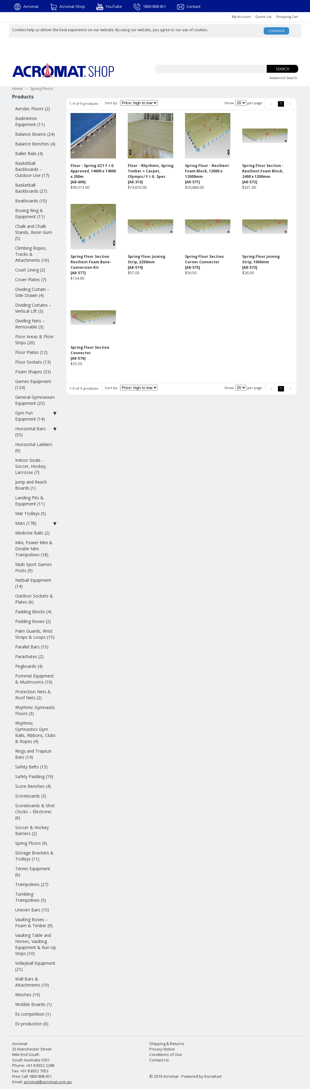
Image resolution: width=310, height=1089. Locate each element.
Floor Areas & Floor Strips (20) (34, 339)
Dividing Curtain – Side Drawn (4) (32, 292)
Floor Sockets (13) (33, 362)
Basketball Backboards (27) (31, 188)
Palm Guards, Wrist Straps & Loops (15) (34, 634)
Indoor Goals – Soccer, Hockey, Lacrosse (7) (31, 466)
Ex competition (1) (33, 1014)
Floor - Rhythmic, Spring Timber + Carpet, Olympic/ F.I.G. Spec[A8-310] (150, 174)
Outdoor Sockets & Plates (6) (34, 599)
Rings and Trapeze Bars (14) (33, 754)
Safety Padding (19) (34, 776)
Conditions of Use (165, 1054)
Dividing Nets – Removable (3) (30, 324)
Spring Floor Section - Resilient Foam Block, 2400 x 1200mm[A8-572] (262, 174)
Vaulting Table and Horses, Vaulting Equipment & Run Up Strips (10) (35, 944)
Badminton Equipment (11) (30, 121)
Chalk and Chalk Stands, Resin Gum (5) (33, 232)
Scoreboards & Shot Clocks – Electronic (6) (35, 812)
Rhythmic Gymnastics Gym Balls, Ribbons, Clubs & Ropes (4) (35, 732)
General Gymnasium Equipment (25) (35, 400)
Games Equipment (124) (33, 384)
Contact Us (159, 1060)
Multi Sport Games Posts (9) (33, 567)
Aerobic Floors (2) (32, 109)
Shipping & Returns (166, 1043)
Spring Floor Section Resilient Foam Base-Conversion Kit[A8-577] (91, 264)
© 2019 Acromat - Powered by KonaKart (185, 1076)
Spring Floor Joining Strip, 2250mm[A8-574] (146, 262)
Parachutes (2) (29, 656)
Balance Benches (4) (35, 144)
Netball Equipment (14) (33, 583)
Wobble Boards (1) (33, 1004)
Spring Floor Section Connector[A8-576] (90, 353)
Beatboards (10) (31, 201)
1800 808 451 (150, 6)
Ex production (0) (31, 1024)
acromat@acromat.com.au (48, 1081)
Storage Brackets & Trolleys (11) (34, 856)
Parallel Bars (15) (31, 647)
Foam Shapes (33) (33, 372)
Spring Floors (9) (31, 843)
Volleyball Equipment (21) (35, 966)
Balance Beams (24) (35, 134)
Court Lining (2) (30, 270)
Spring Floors (41, 88)
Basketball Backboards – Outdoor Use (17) (32, 169)
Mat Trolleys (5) (30, 513)
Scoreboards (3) (30, 796)
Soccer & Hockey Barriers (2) (32, 830)
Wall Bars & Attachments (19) (32, 982)
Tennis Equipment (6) (32, 872)
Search (282, 69)
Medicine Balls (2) (32, 533)
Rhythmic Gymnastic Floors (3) (35, 710)
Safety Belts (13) (31, 767)
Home (17, 88)
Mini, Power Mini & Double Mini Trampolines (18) (33, 549)
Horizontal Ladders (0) (33, 447)
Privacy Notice (162, 1049)
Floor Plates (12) (31, 352)
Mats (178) (36, 523)
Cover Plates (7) (30, 279)
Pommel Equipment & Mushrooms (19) (34, 679)
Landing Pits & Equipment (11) (30, 501)
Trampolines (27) (31, 884)
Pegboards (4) (29, 666)
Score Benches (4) (33, 786)
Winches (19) (27, 994)
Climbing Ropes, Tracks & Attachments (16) (32, 254)
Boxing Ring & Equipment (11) (30, 213)
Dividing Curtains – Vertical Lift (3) (33, 308)
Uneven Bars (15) (32, 910)
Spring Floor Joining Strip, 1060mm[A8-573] (261, 262)
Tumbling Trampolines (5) (30, 897)
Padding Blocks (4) (33, 611)
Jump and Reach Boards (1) (31, 485)
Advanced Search (283, 78)
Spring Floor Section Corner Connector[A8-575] (204, 262)
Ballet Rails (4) (29, 153)
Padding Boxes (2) (33, 621)
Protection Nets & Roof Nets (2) (33, 695)
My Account (241, 17)
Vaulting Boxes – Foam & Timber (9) (34, 922)
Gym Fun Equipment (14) (36, 416)
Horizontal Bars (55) (36, 432)
